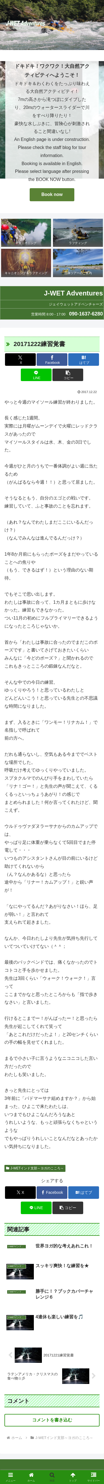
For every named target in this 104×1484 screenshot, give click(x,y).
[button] (67, 375)
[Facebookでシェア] (52, 359)
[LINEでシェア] (36, 375)
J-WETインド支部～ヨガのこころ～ (35, 1168)
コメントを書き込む (52, 1420)
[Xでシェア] (20, 359)
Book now (51, 194)
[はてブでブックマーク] (83, 359)
